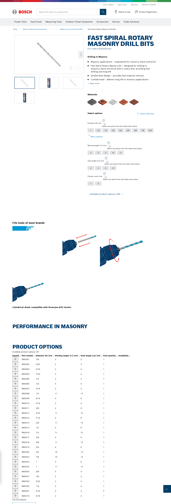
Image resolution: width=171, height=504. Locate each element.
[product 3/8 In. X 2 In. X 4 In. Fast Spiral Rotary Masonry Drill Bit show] (15, 471)
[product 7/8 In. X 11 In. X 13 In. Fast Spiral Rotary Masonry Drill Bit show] (15, 456)
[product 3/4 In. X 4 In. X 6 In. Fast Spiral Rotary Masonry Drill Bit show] (15, 447)
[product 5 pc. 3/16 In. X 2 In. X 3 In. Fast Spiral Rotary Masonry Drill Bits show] (15, 491)
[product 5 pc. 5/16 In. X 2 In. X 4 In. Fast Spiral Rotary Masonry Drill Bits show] (15, 495)
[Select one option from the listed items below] (103, 120)
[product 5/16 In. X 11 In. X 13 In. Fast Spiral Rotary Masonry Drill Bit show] (15, 413)
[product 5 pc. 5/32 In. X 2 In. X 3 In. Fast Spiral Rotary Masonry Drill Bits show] (15, 481)
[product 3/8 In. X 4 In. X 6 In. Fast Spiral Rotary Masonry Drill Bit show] (15, 408)
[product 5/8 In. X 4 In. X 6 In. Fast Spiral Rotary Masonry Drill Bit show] (15, 437)
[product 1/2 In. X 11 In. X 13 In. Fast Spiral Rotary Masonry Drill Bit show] (15, 432)
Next (80, 54)
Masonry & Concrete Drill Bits (71, 29)
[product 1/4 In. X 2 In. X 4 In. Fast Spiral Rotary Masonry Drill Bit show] (15, 378)
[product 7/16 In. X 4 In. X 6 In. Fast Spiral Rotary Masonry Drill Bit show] (15, 417)
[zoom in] (71, 68)
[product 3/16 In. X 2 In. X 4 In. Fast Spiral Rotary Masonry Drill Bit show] (15, 369)
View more (94, 83)
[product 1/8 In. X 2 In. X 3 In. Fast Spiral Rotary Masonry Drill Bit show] (15, 359)
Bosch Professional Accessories (35, 29)
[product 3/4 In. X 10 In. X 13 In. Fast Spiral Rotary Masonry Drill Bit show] (15, 452)
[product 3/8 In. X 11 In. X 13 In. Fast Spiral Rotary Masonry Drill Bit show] (15, 422)
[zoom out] (77, 68)
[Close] (104, 124)
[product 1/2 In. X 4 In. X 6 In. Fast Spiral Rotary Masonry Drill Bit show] (15, 427)
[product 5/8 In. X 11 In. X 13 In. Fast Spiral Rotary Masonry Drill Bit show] (15, 442)
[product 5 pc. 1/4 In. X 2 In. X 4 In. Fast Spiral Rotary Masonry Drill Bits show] (15, 486)
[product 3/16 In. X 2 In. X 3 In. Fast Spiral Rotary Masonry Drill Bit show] (15, 388)
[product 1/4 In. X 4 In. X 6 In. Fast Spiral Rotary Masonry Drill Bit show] (15, 383)
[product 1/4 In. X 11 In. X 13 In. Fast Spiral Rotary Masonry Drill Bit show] (15, 393)
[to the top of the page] (167, 489)
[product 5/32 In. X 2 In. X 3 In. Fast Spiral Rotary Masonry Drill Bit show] (15, 364)
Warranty (134, 5)
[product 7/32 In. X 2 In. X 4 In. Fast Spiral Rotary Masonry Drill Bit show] (15, 374)
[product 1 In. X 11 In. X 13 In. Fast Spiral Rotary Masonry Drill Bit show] (15, 466)
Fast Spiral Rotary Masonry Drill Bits (102, 29)
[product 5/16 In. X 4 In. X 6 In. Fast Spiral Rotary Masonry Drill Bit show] (15, 398)
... (53, 29)
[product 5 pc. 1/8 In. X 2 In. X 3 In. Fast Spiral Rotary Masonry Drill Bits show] (15, 476)
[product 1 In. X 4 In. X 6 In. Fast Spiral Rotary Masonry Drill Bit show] (15, 461)
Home (15, 29)
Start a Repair (108, 5)
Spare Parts (122, 5)
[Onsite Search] (103, 12)
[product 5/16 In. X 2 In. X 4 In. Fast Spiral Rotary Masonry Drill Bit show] (15, 403)
